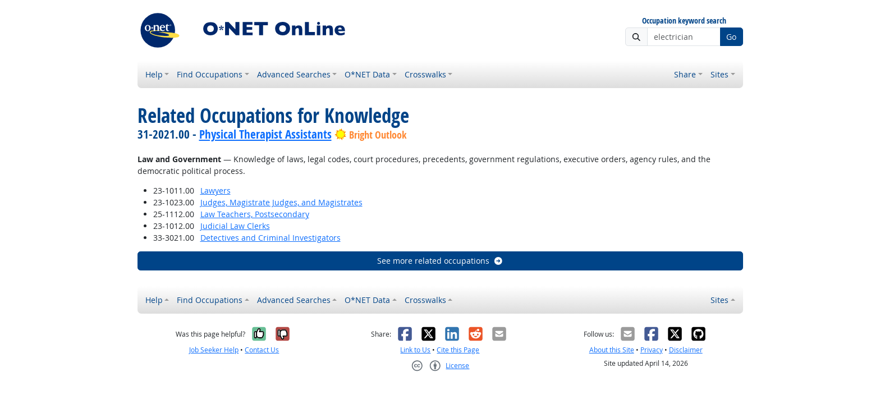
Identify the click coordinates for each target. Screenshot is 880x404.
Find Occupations (209, 74)
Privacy (651, 350)
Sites (719, 74)
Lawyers (215, 190)
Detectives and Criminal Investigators (270, 237)
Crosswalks (425, 74)
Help (154, 74)
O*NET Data (367, 74)
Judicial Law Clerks (235, 226)
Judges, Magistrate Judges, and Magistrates (281, 202)
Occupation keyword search (684, 21)
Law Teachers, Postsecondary (254, 214)
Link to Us (415, 350)
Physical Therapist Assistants (265, 134)
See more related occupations (440, 260)
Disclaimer (686, 350)
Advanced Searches (294, 74)
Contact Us (262, 350)
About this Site (611, 350)
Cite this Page (458, 350)
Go (731, 36)
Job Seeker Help (214, 350)
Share (685, 74)
